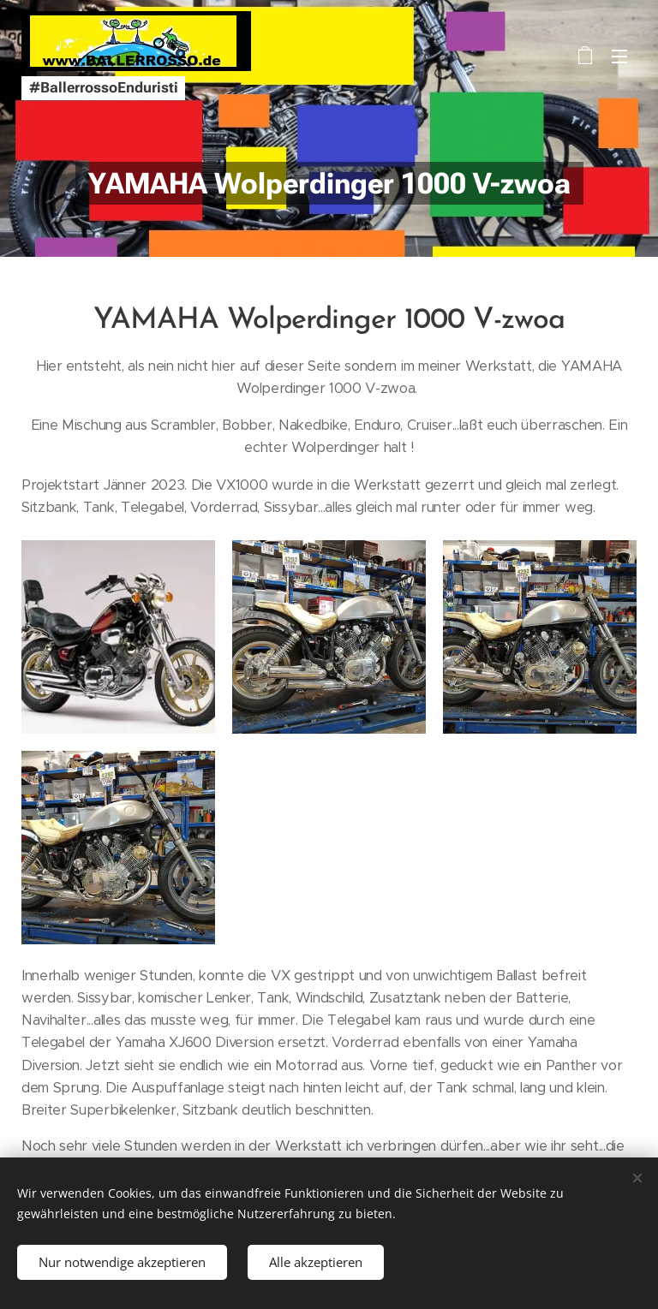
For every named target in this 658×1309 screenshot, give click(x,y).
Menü (619, 56)
